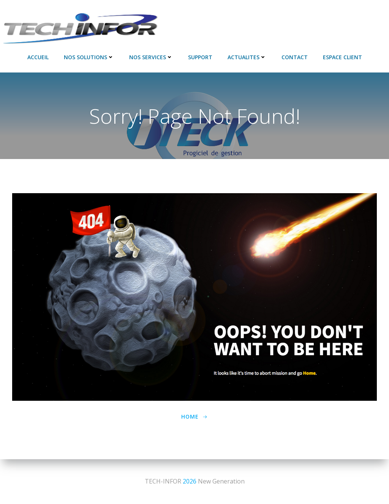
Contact (294, 57)
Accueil (38, 57)
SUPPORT (200, 57)
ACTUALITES (247, 57)
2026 (189, 481)
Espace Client (342, 57)
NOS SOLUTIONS (89, 57)
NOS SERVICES (151, 57)
